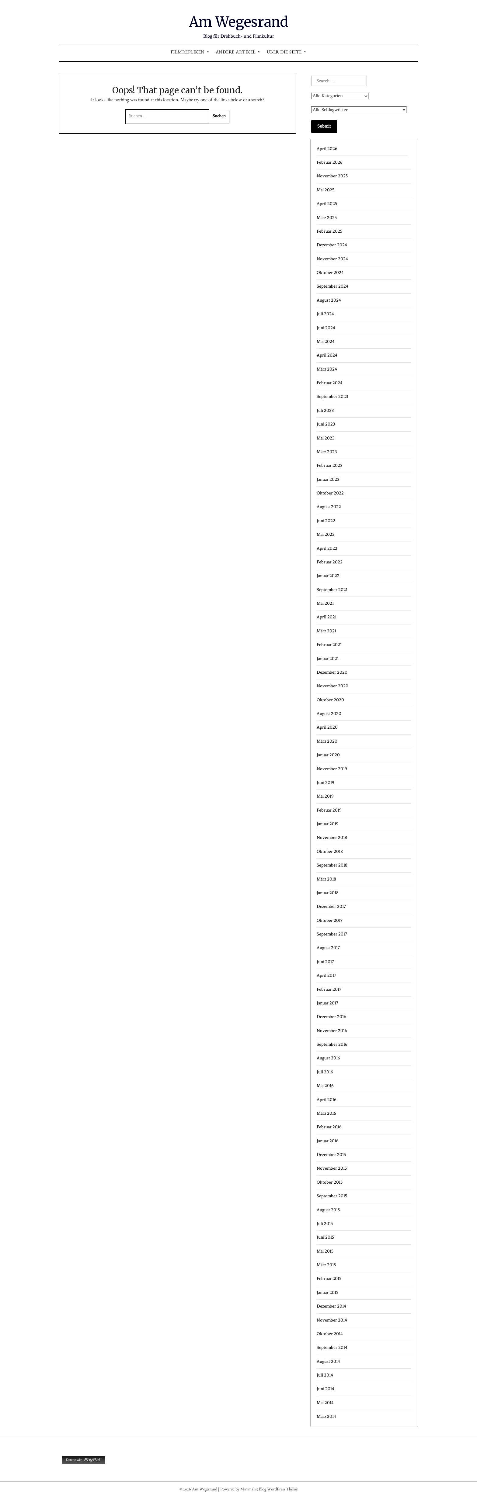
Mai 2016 (325, 1085)
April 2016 (326, 1099)
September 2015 (332, 1196)
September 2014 (332, 1347)
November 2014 (332, 1320)
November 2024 (332, 259)
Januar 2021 (328, 658)
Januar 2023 (328, 479)
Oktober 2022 (330, 493)
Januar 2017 (327, 1003)
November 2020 (332, 686)
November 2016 (332, 1030)
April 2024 (327, 355)
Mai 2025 (325, 190)
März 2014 (326, 1416)
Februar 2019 (329, 810)
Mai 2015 (325, 1251)
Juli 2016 (325, 1072)
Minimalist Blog (253, 1490)
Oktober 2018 (330, 851)
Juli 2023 (325, 410)
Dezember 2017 (331, 906)
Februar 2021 (329, 644)
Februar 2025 (329, 231)
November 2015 (332, 1168)
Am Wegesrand (239, 21)
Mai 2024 (326, 341)
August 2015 (328, 1209)
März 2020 (327, 741)
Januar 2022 (328, 575)
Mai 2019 (325, 796)
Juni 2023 (326, 424)
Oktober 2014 (330, 1333)
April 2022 (327, 548)
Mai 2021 (325, 603)
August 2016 (328, 1058)
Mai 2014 (325, 1402)
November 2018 (332, 837)
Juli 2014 (325, 1375)
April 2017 (326, 975)
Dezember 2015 (331, 1154)
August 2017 (328, 947)
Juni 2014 (325, 1388)
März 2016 (326, 1113)
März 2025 (327, 217)
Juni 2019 (325, 782)
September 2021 (332, 589)
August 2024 (329, 300)
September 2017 (332, 934)
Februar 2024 (330, 382)
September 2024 (332, 286)
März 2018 (326, 879)
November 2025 (332, 176)
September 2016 (332, 1044)
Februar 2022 (330, 562)
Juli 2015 (325, 1223)
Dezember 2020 (332, 672)
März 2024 (327, 369)
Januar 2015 (327, 1292)
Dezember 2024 (332, 245)
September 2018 (332, 865)
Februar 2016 (329, 1127)
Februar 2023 (329, 465)
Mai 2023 (325, 438)
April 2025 (327, 203)
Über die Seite (284, 53)
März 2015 (326, 1264)
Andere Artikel (236, 53)
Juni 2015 (325, 1237)
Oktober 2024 (330, 272)
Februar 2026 (330, 162)
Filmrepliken (188, 53)
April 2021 (326, 617)
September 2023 (332, 396)
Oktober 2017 (330, 920)
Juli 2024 (325, 313)
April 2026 (327, 148)
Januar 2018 (328, 892)
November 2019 (332, 768)
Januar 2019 (328, 823)
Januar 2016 (328, 1141)
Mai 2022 (326, 534)
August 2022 (329, 506)
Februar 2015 (329, 1278)
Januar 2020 (328, 755)
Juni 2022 (326, 520)
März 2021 (326, 631)
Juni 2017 (325, 961)
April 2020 (327, 727)
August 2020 (329, 713)
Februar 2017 (329, 989)
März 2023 (327, 451)
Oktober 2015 (330, 1182)
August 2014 (328, 1361)
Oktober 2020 (330, 700)
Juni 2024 (326, 327)
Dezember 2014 (331, 1306)
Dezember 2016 (331, 1016)
